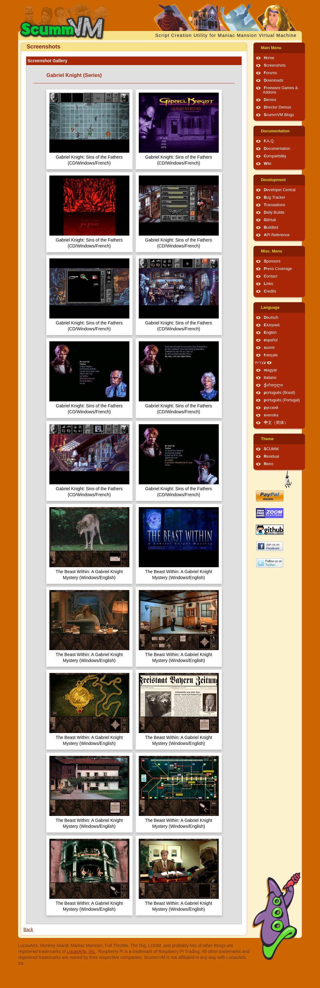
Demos (270, 100)
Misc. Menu (271, 251)
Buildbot (271, 227)
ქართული (273, 385)
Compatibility (275, 156)
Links (268, 284)
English (270, 332)
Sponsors (272, 261)
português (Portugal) (282, 400)
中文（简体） (276, 422)
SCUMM (271, 449)
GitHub (270, 220)
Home (269, 58)
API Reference (277, 235)
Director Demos (277, 107)
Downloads (273, 80)
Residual (271, 456)
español (271, 340)
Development (273, 180)
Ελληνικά (272, 325)
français (271, 355)
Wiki (267, 163)
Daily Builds (274, 212)
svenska (271, 415)
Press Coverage (278, 269)
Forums (270, 73)
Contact (270, 276)
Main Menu (271, 48)
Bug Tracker (274, 197)
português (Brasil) (279, 392)
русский (271, 407)
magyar (270, 370)
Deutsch (271, 317)
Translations (274, 205)
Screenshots (275, 65)
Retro (268, 464)
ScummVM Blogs (279, 115)
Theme (267, 439)
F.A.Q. (269, 141)
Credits (270, 291)
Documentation (275, 131)
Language (270, 307)
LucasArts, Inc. (81, 951)
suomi (269, 347)
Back (28, 929)
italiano (270, 377)
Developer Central (280, 190)
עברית (260, 362)
